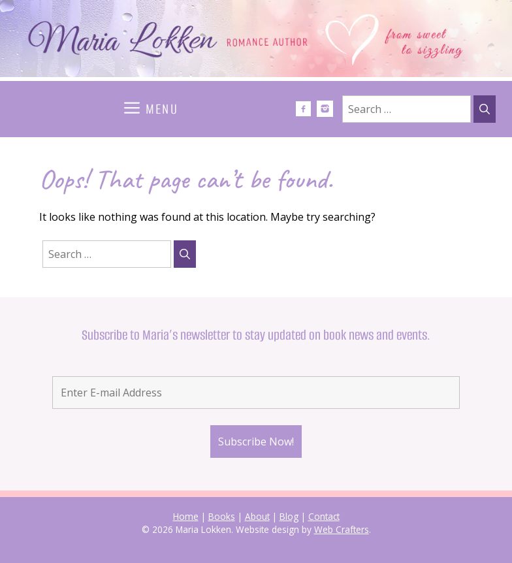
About (257, 516)
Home (186, 516)
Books (221, 516)
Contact (324, 516)
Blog (289, 516)
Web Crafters (341, 529)
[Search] (484, 109)
